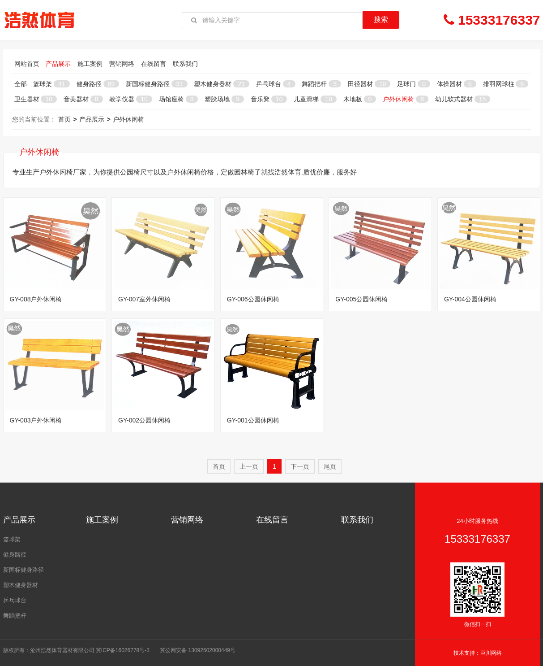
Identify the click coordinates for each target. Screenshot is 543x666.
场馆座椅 (178, 99)
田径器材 (369, 83)
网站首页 (26, 63)
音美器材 (83, 99)
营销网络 (121, 63)
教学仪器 (130, 99)
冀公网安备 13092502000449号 (197, 650)
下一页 (300, 466)
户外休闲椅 (405, 99)
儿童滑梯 (315, 99)
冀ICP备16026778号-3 (123, 650)
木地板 (359, 99)
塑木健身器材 (221, 83)
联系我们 (185, 63)
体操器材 (456, 83)
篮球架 (51, 83)
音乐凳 (269, 99)
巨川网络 (491, 653)
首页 (64, 119)
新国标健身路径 (156, 83)
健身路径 (98, 83)
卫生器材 (35, 99)
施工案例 (90, 63)
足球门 (413, 83)
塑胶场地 (224, 99)
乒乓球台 (275, 83)
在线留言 (153, 63)
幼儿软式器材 (462, 99)
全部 (20, 83)
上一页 (248, 466)
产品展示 (58, 63)
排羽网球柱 (506, 83)
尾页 (330, 466)
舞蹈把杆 (321, 83)
